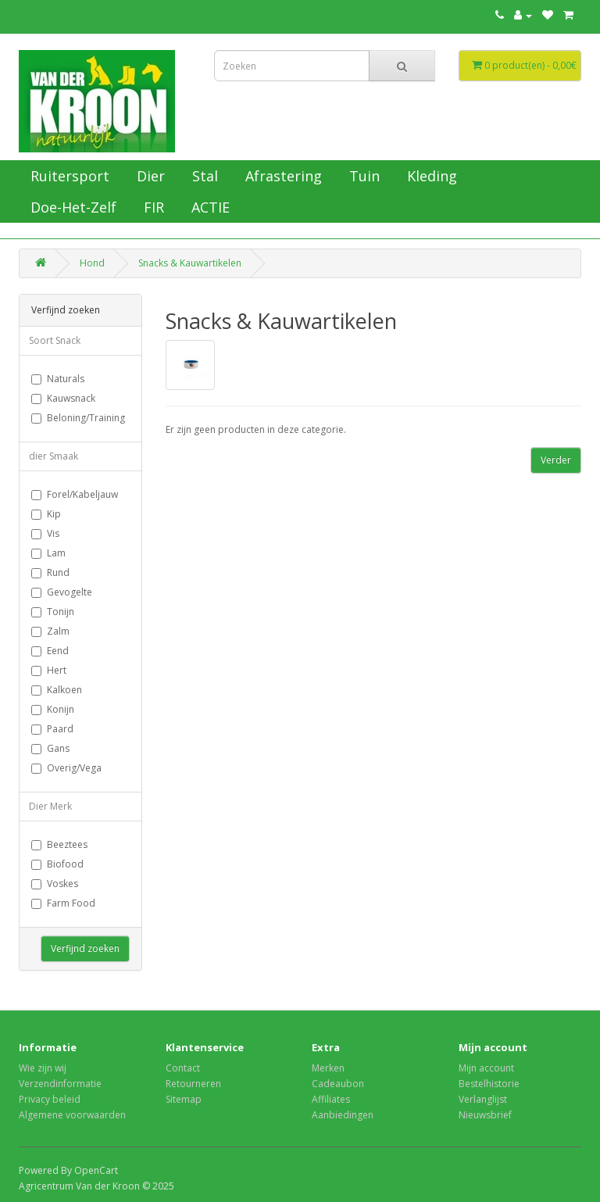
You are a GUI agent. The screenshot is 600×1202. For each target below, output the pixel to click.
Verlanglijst (483, 1099)
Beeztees (59, 844)
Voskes (54, 883)
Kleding (430, 176)
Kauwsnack (63, 398)
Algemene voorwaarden (72, 1115)
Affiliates (331, 1099)
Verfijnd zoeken (85, 948)
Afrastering (281, 176)
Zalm (50, 631)
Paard (52, 728)
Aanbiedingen (342, 1115)
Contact (183, 1068)
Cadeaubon (338, 1083)
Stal (203, 176)
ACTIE (209, 207)
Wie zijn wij (42, 1068)
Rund (50, 572)
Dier (149, 176)
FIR (152, 207)
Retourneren (193, 1083)
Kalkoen (56, 689)
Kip (46, 514)
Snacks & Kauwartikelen (189, 263)
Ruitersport (68, 176)
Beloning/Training (78, 417)
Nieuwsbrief (485, 1115)
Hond (92, 263)
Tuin (362, 176)
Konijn (52, 709)
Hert (48, 670)
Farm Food (63, 903)
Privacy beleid (49, 1099)
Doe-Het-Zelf (71, 207)
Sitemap (184, 1099)
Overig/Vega (66, 768)
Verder (556, 460)
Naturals (57, 378)
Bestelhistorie (489, 1083)
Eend (50, 650)
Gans (50, 748)
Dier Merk (50, 806)
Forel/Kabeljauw (74, 494)
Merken (328, 1068)
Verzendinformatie (60, 1083)
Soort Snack (54, 340)
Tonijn (52, 611)
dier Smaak (53, 456)
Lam (48, 553)
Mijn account (486, 1068)
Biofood (57, 864)
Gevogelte (61, 592)
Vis (45, 533)
